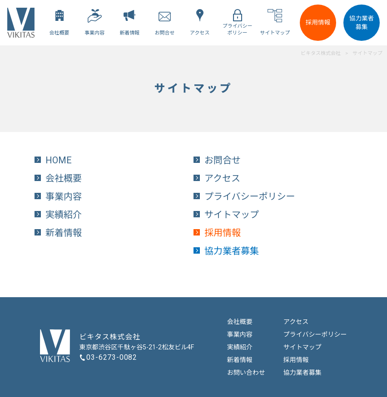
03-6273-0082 (111, 357)
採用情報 (318, 22)
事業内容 (63, 196)
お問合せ (222, 160)
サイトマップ (231, 214)
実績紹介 (63, 214)
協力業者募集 (361, 22)
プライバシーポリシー (249, 196)
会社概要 (63, 178)
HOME (58, 160)
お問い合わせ (246, 372)
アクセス (222, 178)
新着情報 (63, 232)
